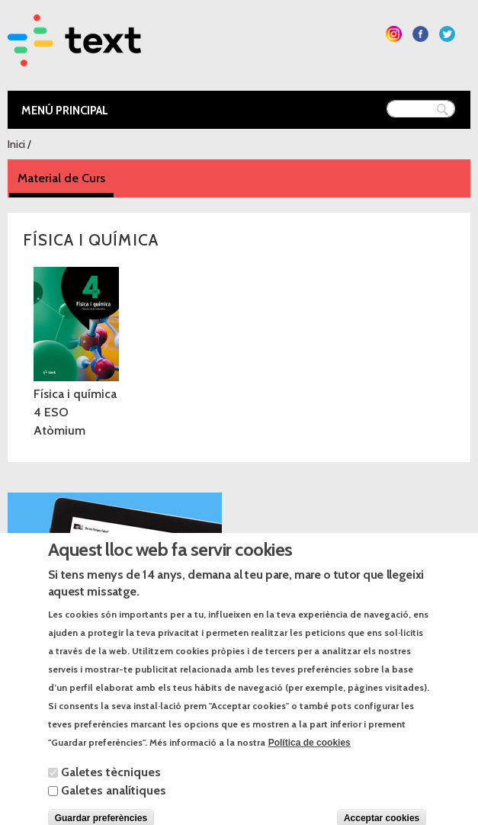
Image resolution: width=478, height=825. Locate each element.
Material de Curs (66, 177)
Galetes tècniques (111, 785)
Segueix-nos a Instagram (394, 34)
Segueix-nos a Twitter (447, 34)
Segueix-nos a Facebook (420, 34)
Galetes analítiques (113, 803)
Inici (16, 144)
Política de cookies (309, 755)
